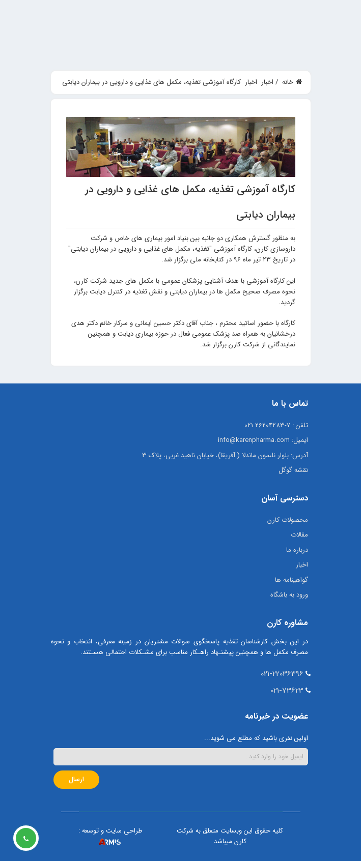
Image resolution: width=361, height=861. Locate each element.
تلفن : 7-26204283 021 (276, 425)
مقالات (299, 534)
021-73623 (286, 691)
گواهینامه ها (291, 580)
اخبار (302, 564)
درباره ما (297, 550)
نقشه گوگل (293, 470)
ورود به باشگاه (289, 594)
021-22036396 (282, 674)
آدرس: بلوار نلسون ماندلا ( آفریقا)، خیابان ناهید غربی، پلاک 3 (225, 455)
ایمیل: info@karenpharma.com (263, 440)
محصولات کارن (287, 520)
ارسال (76, 779)
